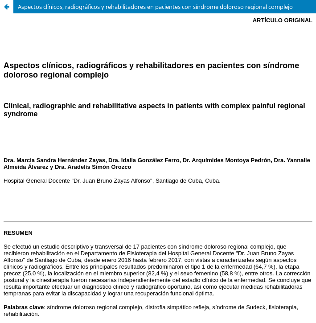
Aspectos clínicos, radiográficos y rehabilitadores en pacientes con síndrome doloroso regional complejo (155, 7)
